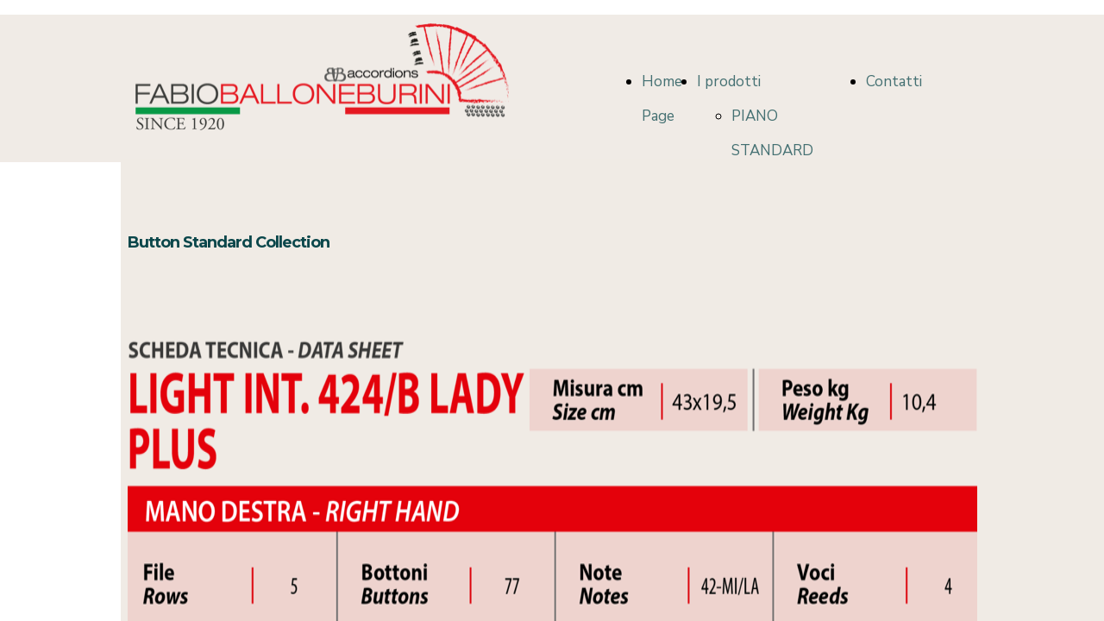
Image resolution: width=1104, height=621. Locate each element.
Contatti (894, 81)
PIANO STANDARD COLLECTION (777, 150)
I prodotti (729, 81)
